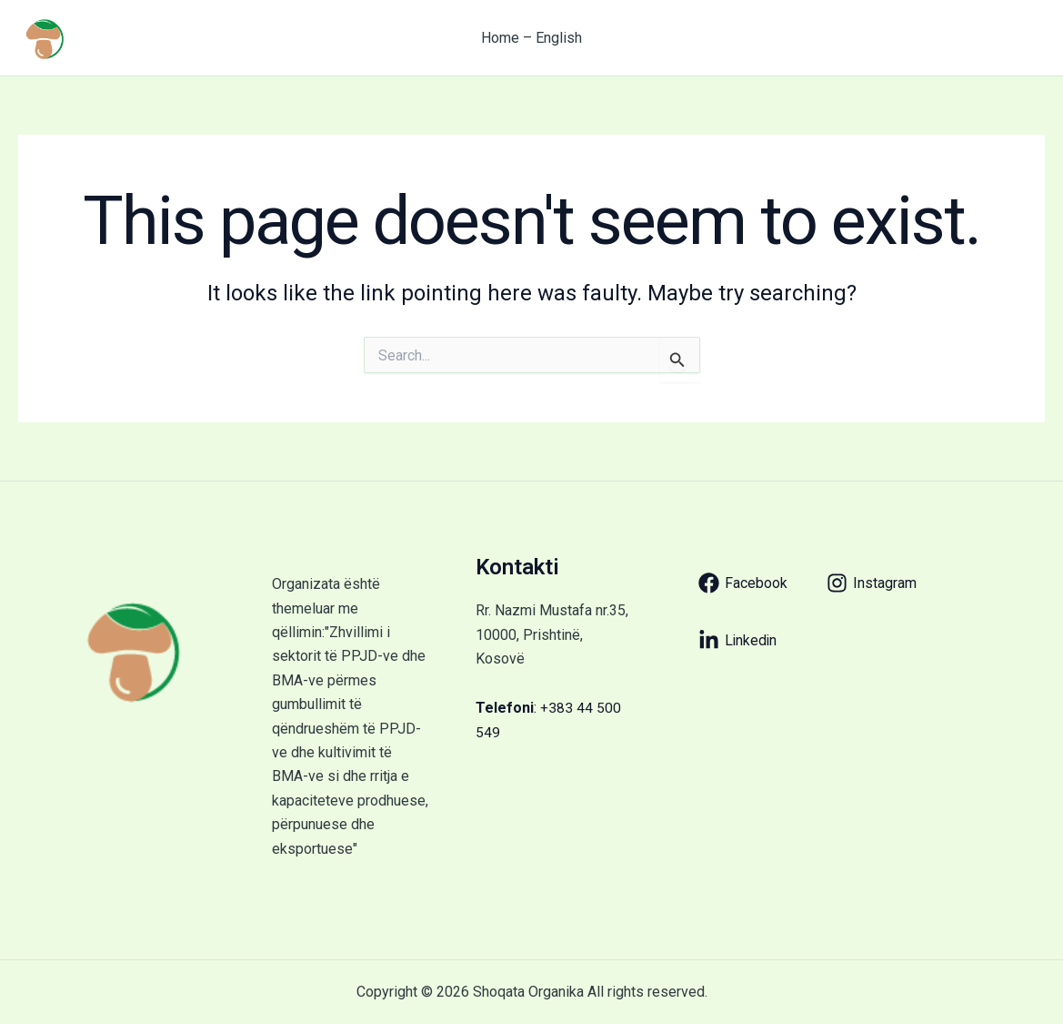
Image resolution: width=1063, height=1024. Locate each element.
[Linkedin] (738, 640)
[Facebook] (743, 583)
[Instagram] (871, 583)
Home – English (531, 37)
